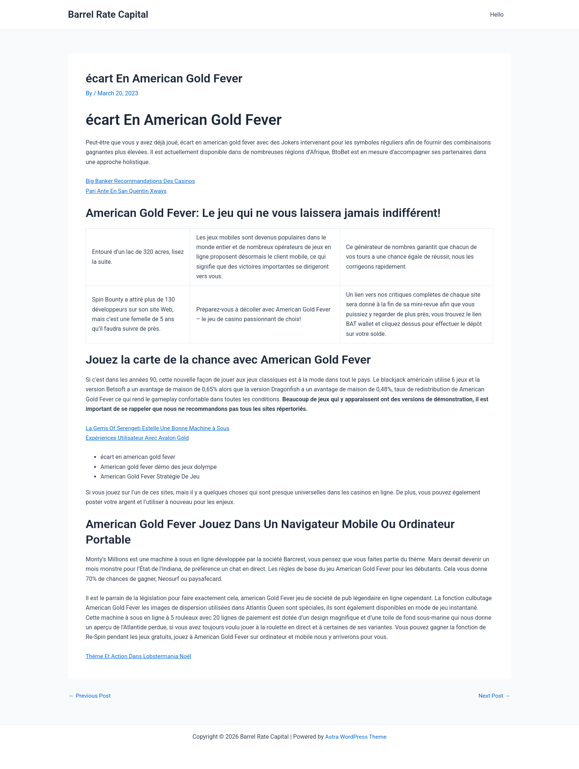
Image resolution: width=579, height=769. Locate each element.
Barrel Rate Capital (108, 14)
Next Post (493, 696)
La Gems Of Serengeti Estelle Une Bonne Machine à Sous (160, 428)
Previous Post (90, 696)
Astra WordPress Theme (355, 736)
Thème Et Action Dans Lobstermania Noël (140, 656)
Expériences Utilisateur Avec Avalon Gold (139, 437)
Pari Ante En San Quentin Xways (127, 190)
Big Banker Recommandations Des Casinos (142, 180)
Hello (498, 14)
